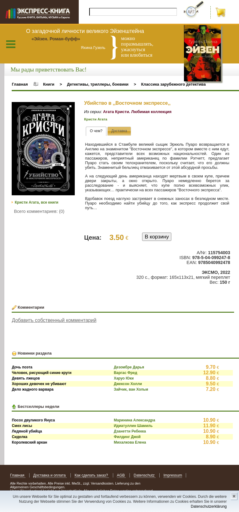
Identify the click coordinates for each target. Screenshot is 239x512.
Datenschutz (145, 475)
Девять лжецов (26, 378)
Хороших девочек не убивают (39, 384)
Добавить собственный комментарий (54, 320)
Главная (20, 84)
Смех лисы (22, 426)
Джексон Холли (128, 384)
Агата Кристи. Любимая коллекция (137, 111)
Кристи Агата (95, 119)
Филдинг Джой (127, 437)
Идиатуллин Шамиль (133, 426)
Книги (48, 84)
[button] (69, 107)
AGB (121, 475)
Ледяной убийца (27, 431)
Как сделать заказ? (91, 475)
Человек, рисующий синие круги (41, 373)
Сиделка (19, 437)
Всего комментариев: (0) (39, 211)
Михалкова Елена (130, 442)
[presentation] (96, 131)
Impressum (172, 475)
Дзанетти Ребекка (130, 431)
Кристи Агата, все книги (36, 202)
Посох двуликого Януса (33, 420)
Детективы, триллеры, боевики (98, 84)
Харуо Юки (124, 378)
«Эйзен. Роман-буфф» (55, 38)
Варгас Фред (125, 373)
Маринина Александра (134, 420)
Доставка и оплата (50, 475)
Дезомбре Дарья (129, 367)
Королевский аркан (29, 442)
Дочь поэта (22, 367)
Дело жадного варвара (33, 389)
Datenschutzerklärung (209, 506)
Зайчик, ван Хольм (131, 389)
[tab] (96, 131)
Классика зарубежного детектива (173, 84)
